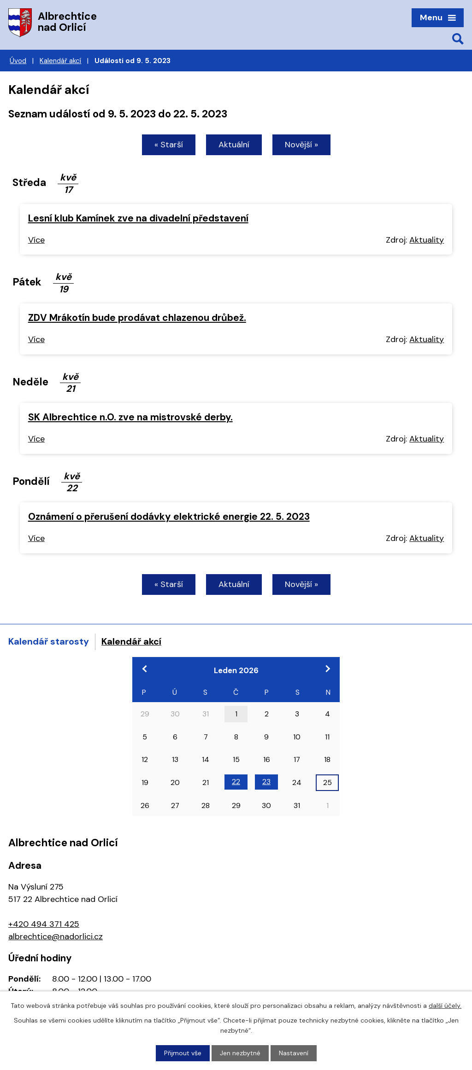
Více (36, 239)
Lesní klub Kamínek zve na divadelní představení (138, 218)
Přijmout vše (182, 1053)
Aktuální (233, 144)
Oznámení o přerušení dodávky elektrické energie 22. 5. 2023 (169, 516)
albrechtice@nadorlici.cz (55, 936)
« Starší (168, 144)
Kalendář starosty (48, 641)
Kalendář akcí (60, 60)
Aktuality (426, 239)
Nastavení (293, 1053)
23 (266, 781)
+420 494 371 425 (43, 924)
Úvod (18, 60)
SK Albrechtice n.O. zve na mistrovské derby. (130, 417)
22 (236, 781)
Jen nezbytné (240, 1053)
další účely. (445, 1005)
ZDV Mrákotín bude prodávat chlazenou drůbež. (137, 317)
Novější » (301, 144)
